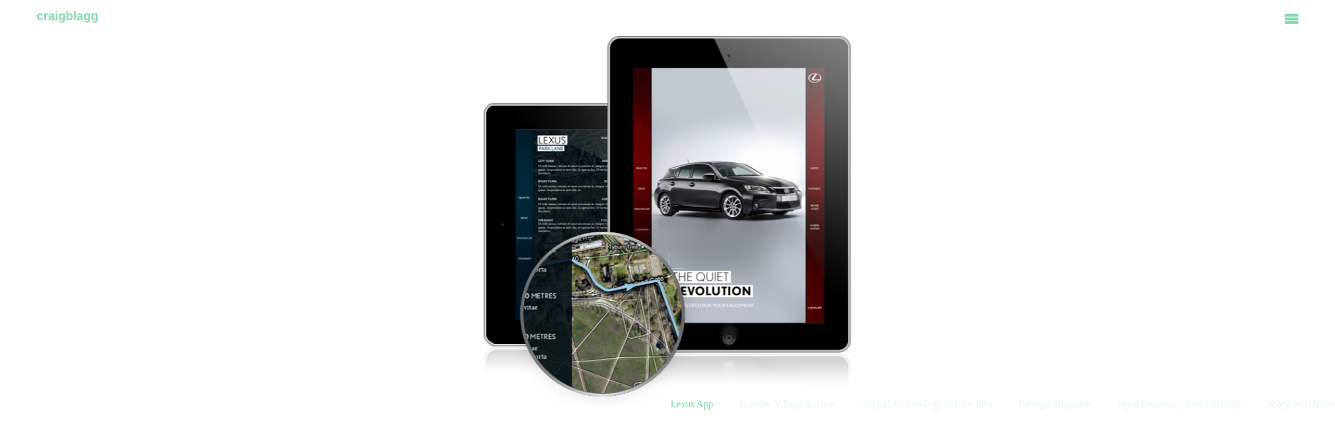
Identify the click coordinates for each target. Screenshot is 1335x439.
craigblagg (67, 16)
